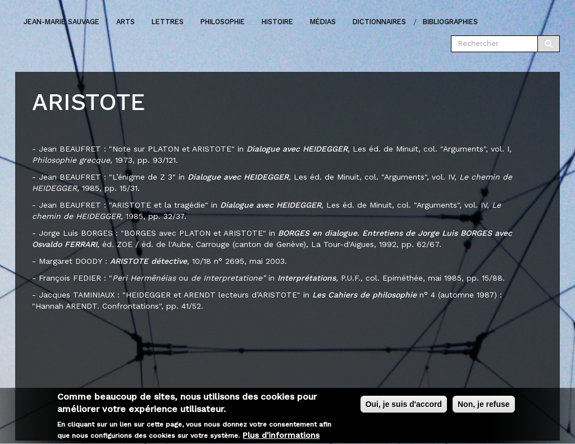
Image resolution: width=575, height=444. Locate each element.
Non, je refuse (484, 406)
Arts (125, 21)
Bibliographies (450, 21)
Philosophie (222, 21)
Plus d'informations (281, 438)
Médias (323, 21)
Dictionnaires (379, 21)
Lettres (168, 21)
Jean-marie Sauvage (61, 21)
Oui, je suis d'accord (404, 406)
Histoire (277, 21)
